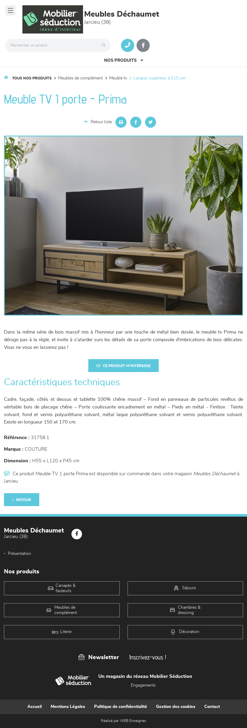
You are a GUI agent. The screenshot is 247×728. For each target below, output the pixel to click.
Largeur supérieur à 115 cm (159, 78)
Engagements (143, 685)
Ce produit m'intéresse (123, 366)
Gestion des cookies (175, 707)
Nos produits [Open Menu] (123, 60)
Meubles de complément (80, 78)
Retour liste (98, 122)
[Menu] (10, 10)
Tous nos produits (32, 78)
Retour (21, 500)
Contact (212, 707)
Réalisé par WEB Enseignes (123, 721)
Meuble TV (118, 78)
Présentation (19, 553)
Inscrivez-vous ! (147, 657)
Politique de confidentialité (120, 707)
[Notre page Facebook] (143, 45)
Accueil (34, 707)
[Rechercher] (105, 45)
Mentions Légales (68, 707)
